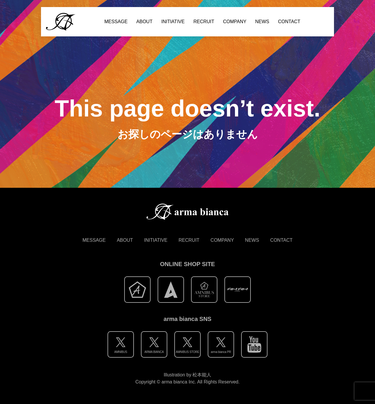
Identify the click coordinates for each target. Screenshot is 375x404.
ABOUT (144, 21)
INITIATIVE (173, 21)
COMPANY (234, 21)
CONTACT (289, 21)
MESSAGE (115, 21)
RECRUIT (203, 21)
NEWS (262, 21)
